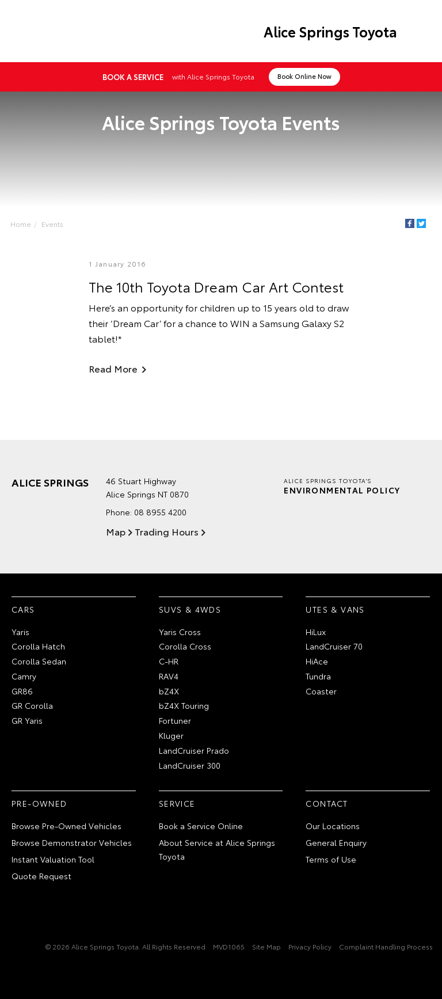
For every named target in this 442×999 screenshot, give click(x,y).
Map (115, 531)
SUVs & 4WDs (190, 609)
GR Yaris (27, 720)
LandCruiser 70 (334, 646)
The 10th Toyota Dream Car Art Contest (216, 286)
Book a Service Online (201, 825)
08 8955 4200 (160, 512)
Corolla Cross (185, 646)
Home (20, 224)
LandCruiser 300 (189, 765)
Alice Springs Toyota (330, 31)
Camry (24, 676)
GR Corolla (32, 705)
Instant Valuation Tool (53, 859)
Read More (113, 368)
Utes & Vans (335, 609)
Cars (23, 609)
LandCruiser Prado (194, 750)
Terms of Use (331, 859)
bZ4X (169, 691)
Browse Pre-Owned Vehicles (66, 825)
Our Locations (333, 825)
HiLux (316, 631)
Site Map (266, 946)
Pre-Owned (39, 803)
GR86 (22, 691)
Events (52, 224)
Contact (327, 803)
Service (177, 803)
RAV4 (168, 676)
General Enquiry (336, 842)
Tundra (318, 676)
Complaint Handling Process (386, 946)
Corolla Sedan (39, 661)
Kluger (171, 735)
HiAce (317, 661)
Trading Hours (167, 531)
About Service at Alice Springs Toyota (217, 849)
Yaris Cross (180, 631)
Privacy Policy (310, 946)
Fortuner (175, 720)
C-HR (168, 661)
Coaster (321, 691)
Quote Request (41, 876)
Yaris (20, 631)
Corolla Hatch (38, 646)
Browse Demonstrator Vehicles (72, 842)
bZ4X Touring (184, 705)
